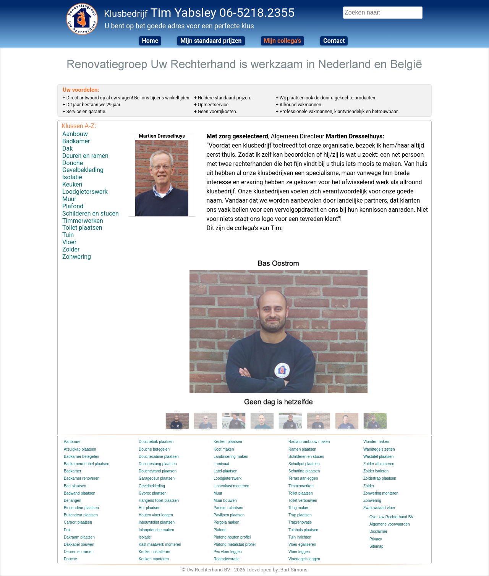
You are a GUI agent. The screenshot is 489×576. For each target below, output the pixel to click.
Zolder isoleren (376, 471)
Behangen (72, 500)
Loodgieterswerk (85, 191)
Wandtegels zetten (379, 449)
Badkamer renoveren (81, 478)
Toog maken (298, 508)
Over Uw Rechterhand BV (391, 517)
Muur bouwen (225, 500)
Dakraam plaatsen (79, 537)
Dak (67, 148)
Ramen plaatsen (302, 449)
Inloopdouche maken (156, 530)
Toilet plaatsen (82, 227)
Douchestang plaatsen (158, 464)
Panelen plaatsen (228, 508)
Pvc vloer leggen (228, 552)
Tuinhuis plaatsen (303, 530)
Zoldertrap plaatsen (379, 478)
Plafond (72, 206)
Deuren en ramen (85, 155)
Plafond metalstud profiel (235, 544)
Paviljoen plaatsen (229, 515)
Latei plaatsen (225, 471)
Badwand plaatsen (79, 493)
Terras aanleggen (303, 478)
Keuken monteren (154, 559)
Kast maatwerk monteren (160, 544)
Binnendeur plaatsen (81, 508)
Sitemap (376, 546)
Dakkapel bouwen (79, 544)
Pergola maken (226, 522)
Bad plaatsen (75, 486)
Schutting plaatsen (304, 471)
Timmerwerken (82, 220)
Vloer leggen (299, 552)
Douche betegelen (154, 449)
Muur (69, 199)
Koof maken (224, 449)
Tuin (68, 235)
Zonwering (76, 256)
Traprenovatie (300, 522)
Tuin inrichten (299, 537)
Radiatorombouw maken (309, 442)
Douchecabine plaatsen (159, 456)
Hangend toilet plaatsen (159, 500)
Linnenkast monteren (231, 486)
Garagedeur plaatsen (157, 478)
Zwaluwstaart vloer (379, 508)
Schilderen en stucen (90, 213)
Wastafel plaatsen (378, 456)
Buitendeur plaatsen (81, 515)
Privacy (375, 539)
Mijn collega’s (282, 40)
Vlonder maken (376, 442)
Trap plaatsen (300, 515)
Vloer (69, 242)
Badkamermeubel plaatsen (86, 464)
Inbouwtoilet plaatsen (157, 522)
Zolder (70, 249)
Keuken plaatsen (228, 442)
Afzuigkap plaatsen (80, 449)
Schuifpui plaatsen (304, 464)
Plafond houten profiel (232, 537)
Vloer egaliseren (302, 544)
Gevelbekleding (83, 170)
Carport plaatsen (78, 522)
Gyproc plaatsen (153, 493)
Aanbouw (75, 134)
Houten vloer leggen (156, 515)
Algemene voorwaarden (389, 524)
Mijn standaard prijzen (210, 40)
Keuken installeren (154, 552)
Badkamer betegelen (81, 456)
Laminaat (221, 464)
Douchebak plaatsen (156, 442)
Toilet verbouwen (302, 500)
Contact (334, 40)
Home (150, 40)
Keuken (72, 184)
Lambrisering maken (231, 456)
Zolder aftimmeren (378, 464)
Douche (72, 163)
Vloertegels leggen (304, 559)
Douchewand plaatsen (157, 471)
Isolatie (72, 177)
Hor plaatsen (149, 508)
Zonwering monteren (380, 493)
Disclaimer (378, 531)
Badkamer (76, 141)
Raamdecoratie (227, 559)
